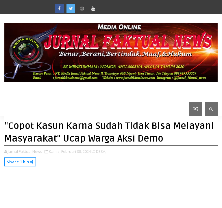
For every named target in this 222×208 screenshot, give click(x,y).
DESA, (101, 151)
